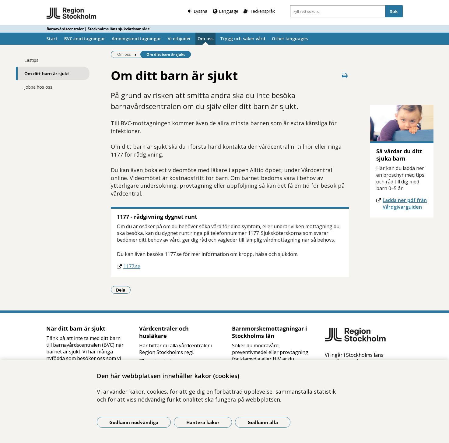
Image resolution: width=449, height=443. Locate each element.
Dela (123, 290)
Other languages (290, 38)
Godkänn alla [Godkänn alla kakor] (262, 422)
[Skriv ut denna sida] (344, 75)
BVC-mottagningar (84, 38)
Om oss (205, 38)
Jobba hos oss (38, 87)
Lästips (31, 60)
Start (52, 38)
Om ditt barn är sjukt (46, 73)
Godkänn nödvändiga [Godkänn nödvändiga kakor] (133, 422)
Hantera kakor (202, 422)
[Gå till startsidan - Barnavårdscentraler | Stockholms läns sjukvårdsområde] (72, 13)
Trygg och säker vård (242, 38)
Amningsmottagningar (136, 38)
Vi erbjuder (179, 38)
